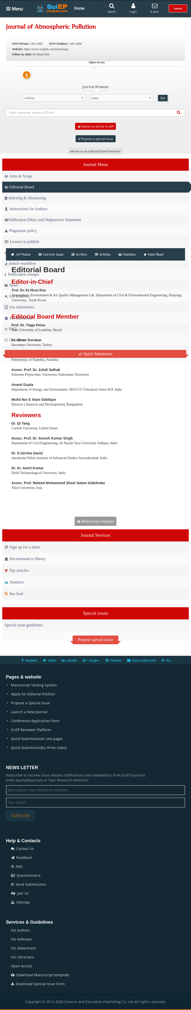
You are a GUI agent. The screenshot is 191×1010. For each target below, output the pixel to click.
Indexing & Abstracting (25, 198)
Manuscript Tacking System (34, 685)
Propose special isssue (95, 640)
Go (162, 98)
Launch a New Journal (29, 711)
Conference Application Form (35, 720)
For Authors (20, 930)
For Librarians (22, 957)
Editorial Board (19, 187)
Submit (178, 8)
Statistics (14, 582)
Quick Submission (95, 354)
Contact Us (22, 848)
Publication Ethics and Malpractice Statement (43, 220)
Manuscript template (95, 521)
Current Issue (51, 254)
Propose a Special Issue (30, 703)
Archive (79, 254)
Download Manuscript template (40, 975)
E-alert (154, 8)
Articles (103, 254)
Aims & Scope (18, 176)
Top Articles (17, 570)
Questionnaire (26, 875)
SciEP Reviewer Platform (31, 729)
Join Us (20, 893)
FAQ (16, 866)
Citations (127, 254)
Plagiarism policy (21, 231)
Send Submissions (28, 884)
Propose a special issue (95, 138)
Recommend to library (25, 559)
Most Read (153, 254)
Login (133, 8)
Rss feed (14, 594)
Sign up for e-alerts (22, 547)
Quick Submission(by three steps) (39, 747)
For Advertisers (23, 948)
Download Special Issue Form (38, 983)
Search (111, 8)
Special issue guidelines (24, 625)
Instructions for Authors (26, 209)
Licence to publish (22, 241)
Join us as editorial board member (95, 151)
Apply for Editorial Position (33, 694)
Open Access (21, 966)
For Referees (21, 939)
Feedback (21, 857)
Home (79, 8)
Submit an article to (95, 126)
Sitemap (20, 902)
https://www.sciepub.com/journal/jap (46, 49)
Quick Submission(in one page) (36, 738)
